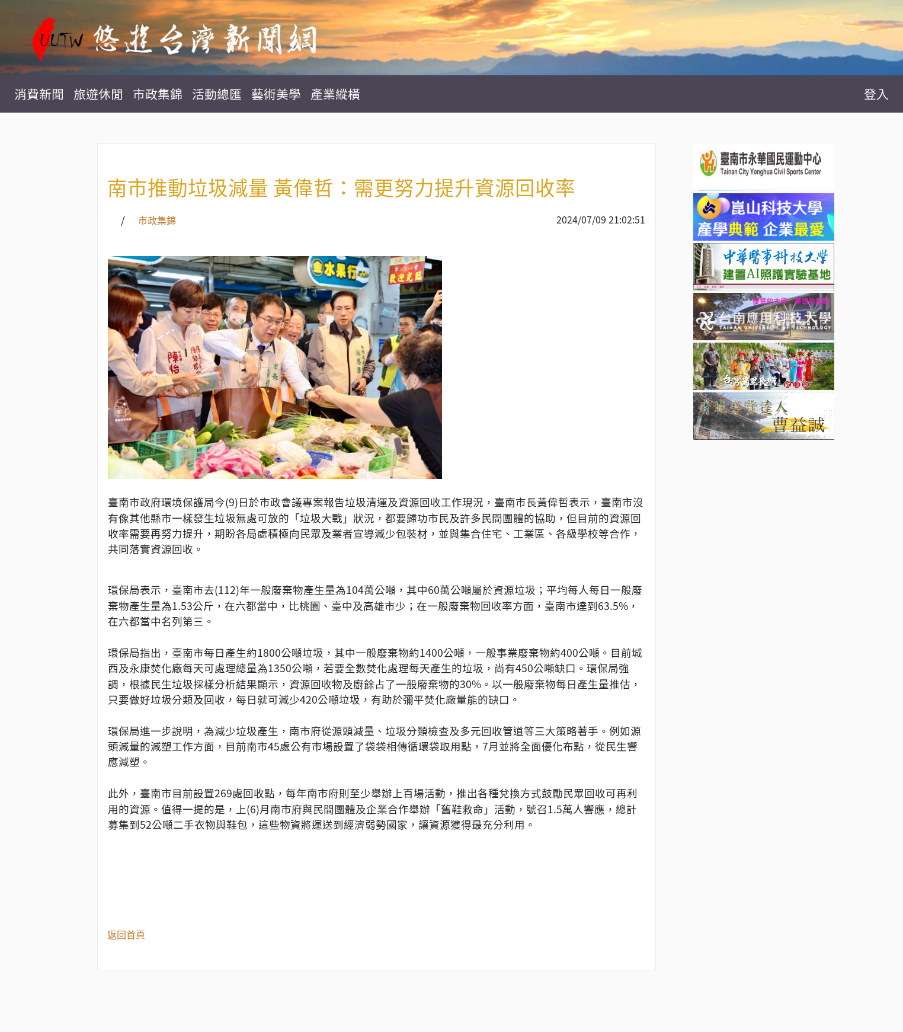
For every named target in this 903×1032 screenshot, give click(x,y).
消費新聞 (39, 94)
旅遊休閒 (98, 94)
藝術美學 (276, 94)
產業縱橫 (335, 94)
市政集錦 (157, 94)
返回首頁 (126, 934)
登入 (876, 94)
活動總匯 (217, 94)
